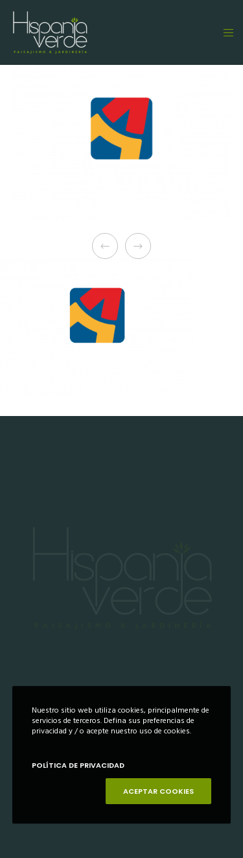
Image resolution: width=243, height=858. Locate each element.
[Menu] (224, 32)
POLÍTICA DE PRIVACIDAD (78, 765)
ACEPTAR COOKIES (158, 791)
